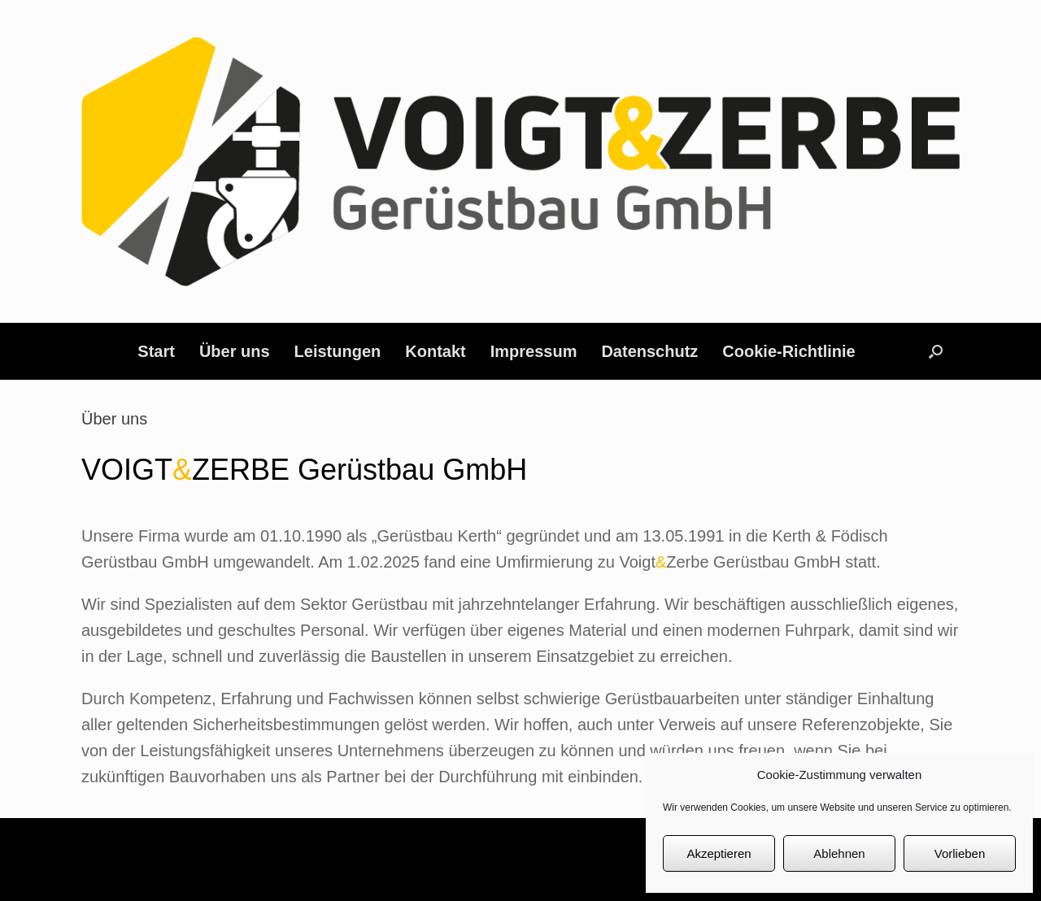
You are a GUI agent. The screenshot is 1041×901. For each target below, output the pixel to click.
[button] (936, 351)
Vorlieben (960, 853)
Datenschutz (649, 351)
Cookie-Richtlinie (788, 351)
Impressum (533, 351)
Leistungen (337, 351)
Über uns (234, 351)
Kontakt (435, 351)
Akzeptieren (718, 853)
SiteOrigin (553, 869)
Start (156, 351)
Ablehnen (839, 853)
